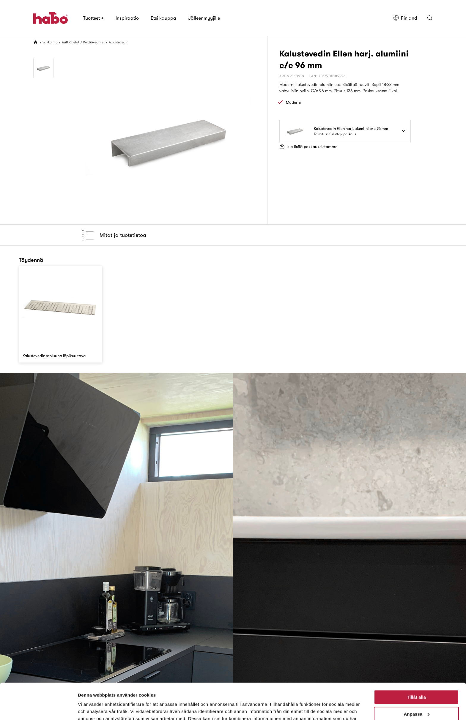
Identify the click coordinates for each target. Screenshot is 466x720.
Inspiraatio (127, 18)
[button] (430, 18)
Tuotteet (93, 18)
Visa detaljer (91, 708)
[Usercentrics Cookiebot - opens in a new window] (38, 708)
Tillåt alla (416, 663)
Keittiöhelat (70, 42)
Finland (405, 18)
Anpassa (416, 680)
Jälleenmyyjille (204, 18)
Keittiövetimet (94, 42)
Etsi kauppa (163, 18)
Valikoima (50, 42)
